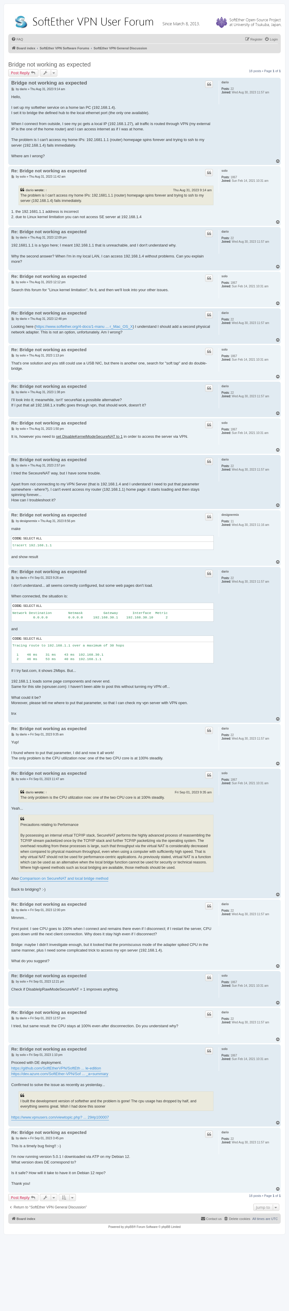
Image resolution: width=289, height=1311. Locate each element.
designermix (230, 514)
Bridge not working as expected (49, 64)
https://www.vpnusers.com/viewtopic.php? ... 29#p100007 (60, 1117)
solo (224, 170)
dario (224, 82)
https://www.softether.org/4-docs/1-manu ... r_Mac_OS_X (84, 326)
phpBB (129, 1227)
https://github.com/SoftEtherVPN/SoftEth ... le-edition (56, 1068)
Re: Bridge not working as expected (48, 170)
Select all (32, 538)
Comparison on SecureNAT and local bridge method (64, 878)
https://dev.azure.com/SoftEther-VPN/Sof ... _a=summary (59, 1074)
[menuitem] (17, 39)
